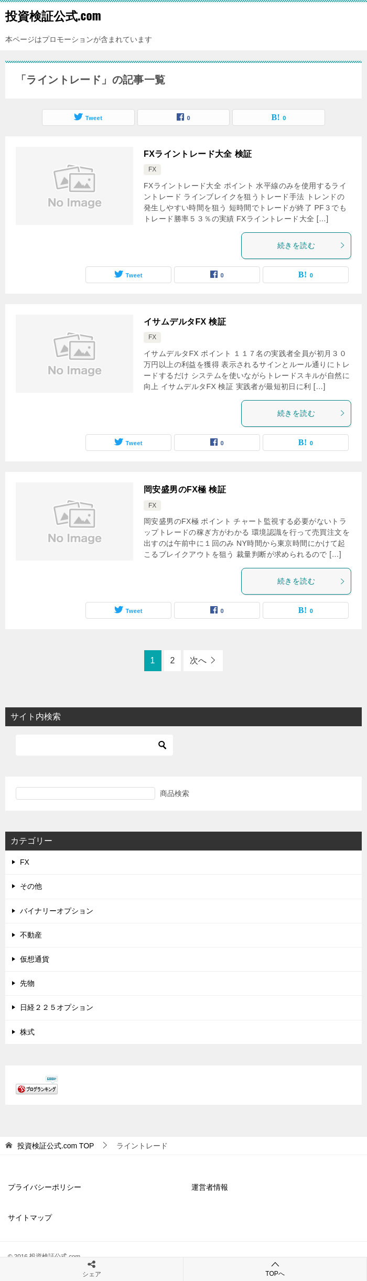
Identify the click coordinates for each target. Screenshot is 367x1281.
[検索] (94, 745)
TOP (55, 1146)
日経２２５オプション (56, 1007)
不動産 (31, 935)
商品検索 (174, 793)
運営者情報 (209, 1187)
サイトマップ (30, 1217)
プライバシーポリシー (44, 1187)
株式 (27, 1032)
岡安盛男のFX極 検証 (185, 489)
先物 (27, 983)
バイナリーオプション (56, 911)
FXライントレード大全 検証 (198, 153)
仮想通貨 (34, 959)
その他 (31, 886)
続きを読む (311, 245)
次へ (198, 660)
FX (152, 169)
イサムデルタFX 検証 (185, 321)
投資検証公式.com (53, 15)
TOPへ (275, 1268)
